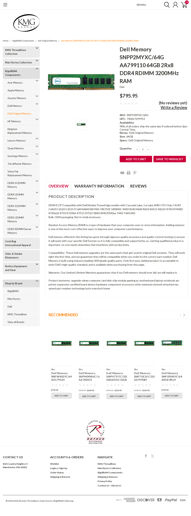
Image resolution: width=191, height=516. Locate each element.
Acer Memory (15, 82)
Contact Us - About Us (109, 485)
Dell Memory (15, 105)
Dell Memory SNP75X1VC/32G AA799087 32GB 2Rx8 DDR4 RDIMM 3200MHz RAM (144, 381)
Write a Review (174, 107)
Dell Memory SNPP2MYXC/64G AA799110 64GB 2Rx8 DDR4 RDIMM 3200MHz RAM (100, 41)
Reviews (138, 186)
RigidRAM (13, 291)
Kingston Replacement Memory (20, 131)
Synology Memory (18, 156)
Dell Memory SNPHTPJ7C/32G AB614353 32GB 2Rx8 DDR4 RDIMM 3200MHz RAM (116, 381)
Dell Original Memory (47, 41)
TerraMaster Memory (20, 163)
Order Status (57, 472)
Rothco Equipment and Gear (16, 268)
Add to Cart (61, 395)
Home (5, 41)
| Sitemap (68, 500)
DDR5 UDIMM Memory (16, 219)
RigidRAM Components (23, 41)
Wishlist (141, 4)
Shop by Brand (13, 283)
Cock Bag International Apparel (18, 243)
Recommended (63, 314)
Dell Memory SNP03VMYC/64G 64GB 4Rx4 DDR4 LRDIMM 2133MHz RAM (172, 379)
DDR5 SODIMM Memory (16, 208)
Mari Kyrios (14, 298)
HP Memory (14, 121)
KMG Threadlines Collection (15, 51)
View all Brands (16, 322)
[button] (95, 432)
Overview (59, 186)
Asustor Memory (17, 98)
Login (53, 468)
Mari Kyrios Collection (18, 62)
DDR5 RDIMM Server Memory (19, 231)
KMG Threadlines (17, 314)
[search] (166, 4)
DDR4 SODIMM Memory (16, 184)
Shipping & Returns (60, 476)
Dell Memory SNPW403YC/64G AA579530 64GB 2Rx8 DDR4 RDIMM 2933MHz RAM (61, 381)
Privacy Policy (105, 481)
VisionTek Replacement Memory (20, 173)
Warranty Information (99, 186)
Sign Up (63, 468)
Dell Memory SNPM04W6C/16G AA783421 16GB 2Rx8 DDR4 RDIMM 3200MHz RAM (89, 381)
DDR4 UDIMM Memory (16, 196)
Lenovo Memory (17, 140)
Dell (10, 306)
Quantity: (126, 148)
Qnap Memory (16, 148)
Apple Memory (16, 90)
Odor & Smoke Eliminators (13, 255)
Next (184, 315)
